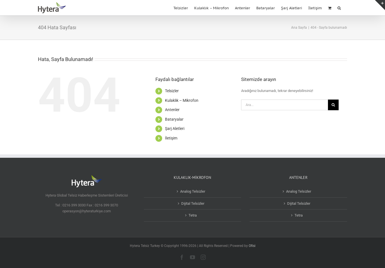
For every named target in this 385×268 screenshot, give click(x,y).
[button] (339, 7)
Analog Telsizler (192, 191)
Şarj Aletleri (174, 128)
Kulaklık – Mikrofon (181, 100)
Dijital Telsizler (192, 203)
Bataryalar (174, 119)
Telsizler (172, 91)
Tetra (193, 215)
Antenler (172, 109)
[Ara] (333, 105)
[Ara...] (284, 105)
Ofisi (252, 246)
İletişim (171, 138)
